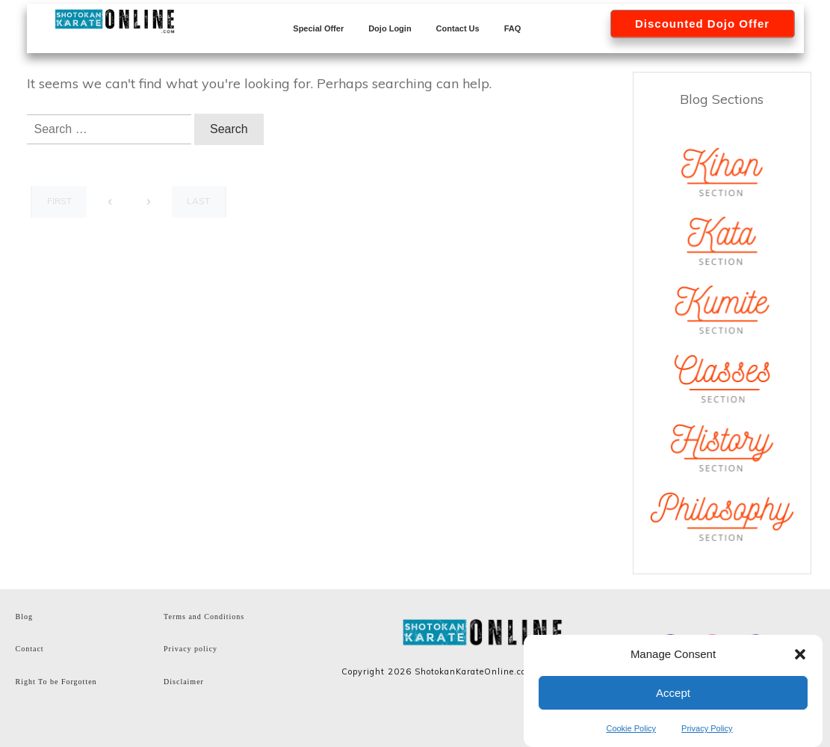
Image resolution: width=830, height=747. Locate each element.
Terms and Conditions (204, 616)
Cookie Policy (631, 728)
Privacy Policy (706, 728)
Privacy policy (190, 649)
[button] (800, 654)
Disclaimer (184, 681)
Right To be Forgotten (56, 681)
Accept (673, 692)
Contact (30, 649)
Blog (24, 616)
